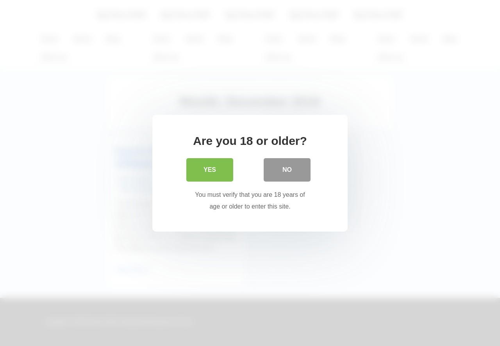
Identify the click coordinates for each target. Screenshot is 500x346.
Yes (210, 169)
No (287, 169)
